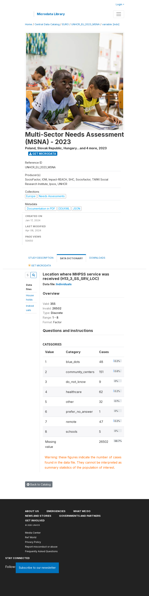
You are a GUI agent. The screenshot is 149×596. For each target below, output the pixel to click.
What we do (82, 511)
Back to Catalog (39, 484)
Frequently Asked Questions (41, 551)
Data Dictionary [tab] (71, 258)
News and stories (38, 515)
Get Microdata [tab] (39, 265)
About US (32, 511)
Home (28, 24)
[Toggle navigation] (118, 14)
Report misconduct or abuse (41, 546)
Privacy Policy (33, 542)
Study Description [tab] (40, 257)
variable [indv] (110, 24)
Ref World (30, 537)
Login (119, 4)
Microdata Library (51, 14)
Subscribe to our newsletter (37, 567)
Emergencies (56, 511)
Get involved (35, 520)
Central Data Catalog (47, 24)
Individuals (64, 284)
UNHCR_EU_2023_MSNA (85, 24)
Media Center (33, 532)
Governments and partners (80, 515)
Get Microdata (42, 153)
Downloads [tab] (97, 257)
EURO (65, 24)
